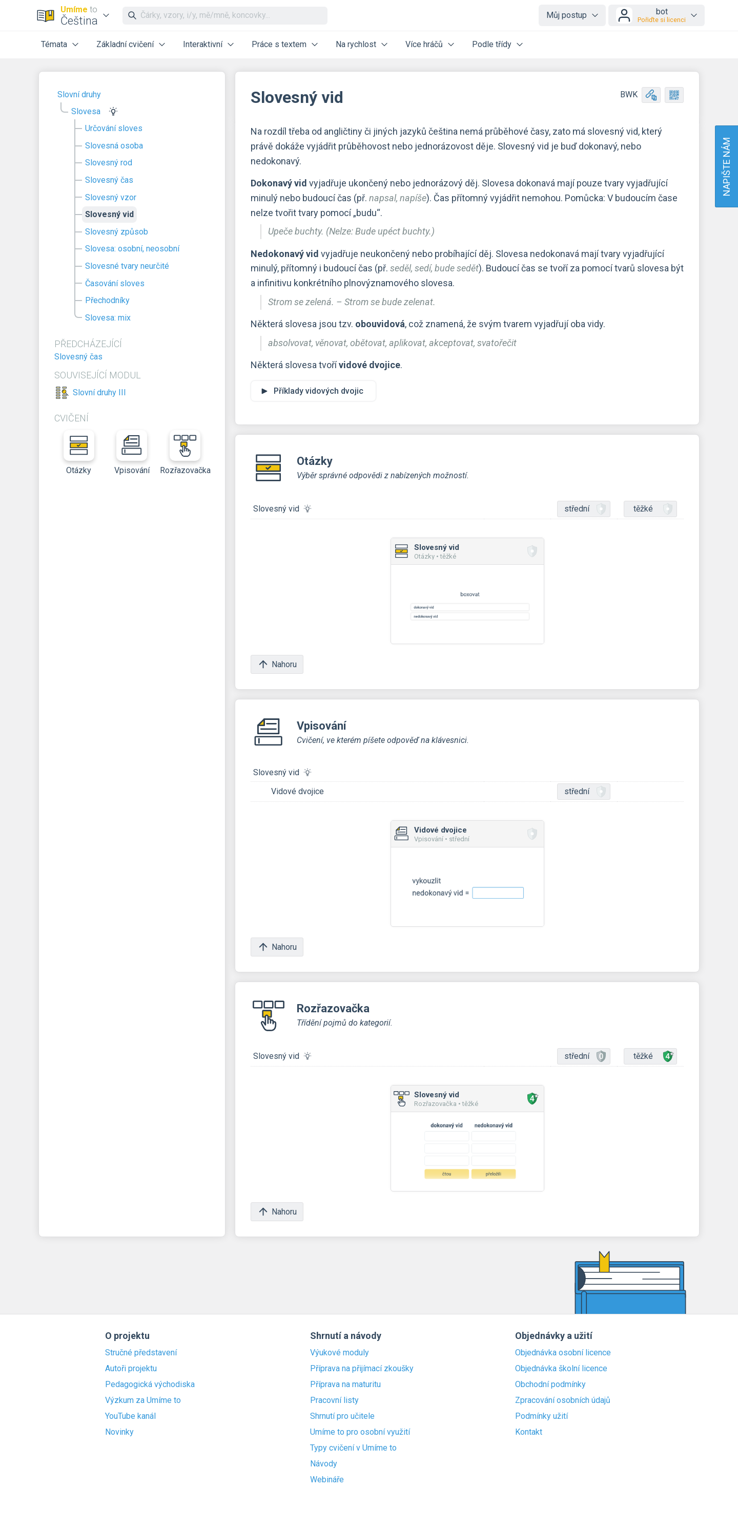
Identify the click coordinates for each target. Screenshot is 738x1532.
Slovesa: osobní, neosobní (132, 248)
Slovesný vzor (110, 197)
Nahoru (277, 664)
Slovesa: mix (108, 318)
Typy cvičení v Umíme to (353, 1448)
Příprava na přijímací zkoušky (362, 1368)
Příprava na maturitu (345, 1384)
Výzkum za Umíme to (143, 1400)
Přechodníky (107, 300)
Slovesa (85, 111)
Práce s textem (279, 44)
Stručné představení (141, 1352)
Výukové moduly (339, 1352)
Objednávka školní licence (561, 1368)
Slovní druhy (79, 94)
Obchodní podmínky (550, 1384)
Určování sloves (113, 128)
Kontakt (528, 1432)
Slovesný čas (109, 180)
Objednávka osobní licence (563, 1352)
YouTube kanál (130, 1416)
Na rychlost (356, 44)
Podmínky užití (541, 1416)
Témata (54, 44)
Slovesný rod (108, 162)
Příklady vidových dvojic (318, 391)
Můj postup (566, 15)
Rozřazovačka (185, 452)
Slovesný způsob (116, 232)
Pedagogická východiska (150, 1384)
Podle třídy (491, 44)
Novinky (119, 1432)
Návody (323, 1464)
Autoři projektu (131, 1368)
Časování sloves (115, 283)
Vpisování (132, 452)
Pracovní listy (334, 1400)
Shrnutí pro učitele (342, 1416)
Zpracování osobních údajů (562, 1400)
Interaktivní (202, 44)
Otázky (79, 452)
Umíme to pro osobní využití (360, 1432)
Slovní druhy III (99, 392)
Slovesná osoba (114, 146)
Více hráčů (424, 44)
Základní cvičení (125, 44)
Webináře (327, 1479)
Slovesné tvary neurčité (127, 266)
